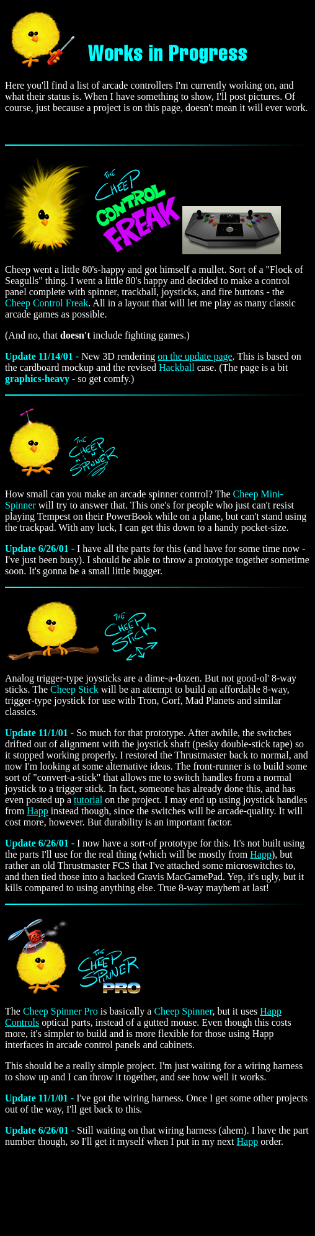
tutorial (88, 799)
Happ (37, 811)
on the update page (195, 356)
